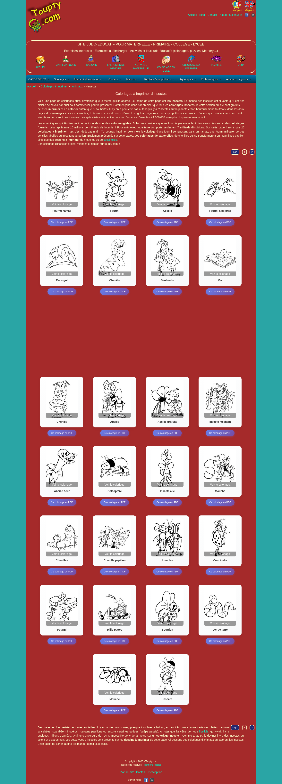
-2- (252, 152)
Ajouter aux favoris (231, 14)
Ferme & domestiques (87, 79)
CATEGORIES (37, 79)
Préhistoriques (209, 79)
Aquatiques (186, 79)
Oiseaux (113, 79)
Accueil (192, 14)
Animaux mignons (237, 79)
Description (155, 772)
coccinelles (110, 139)
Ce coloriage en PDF (62, 222)
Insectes (131, 79)
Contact (212, 14)
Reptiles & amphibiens (158, 79)
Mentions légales (152, 765)
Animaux (77, 86)
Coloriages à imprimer (54, 86)
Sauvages (60, 79)
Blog (202, 14)
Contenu (141, 772)
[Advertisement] (185, 28)
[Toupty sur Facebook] (247, 14)
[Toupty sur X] (253, 14)
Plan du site (127, 772)
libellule (204, 731)
